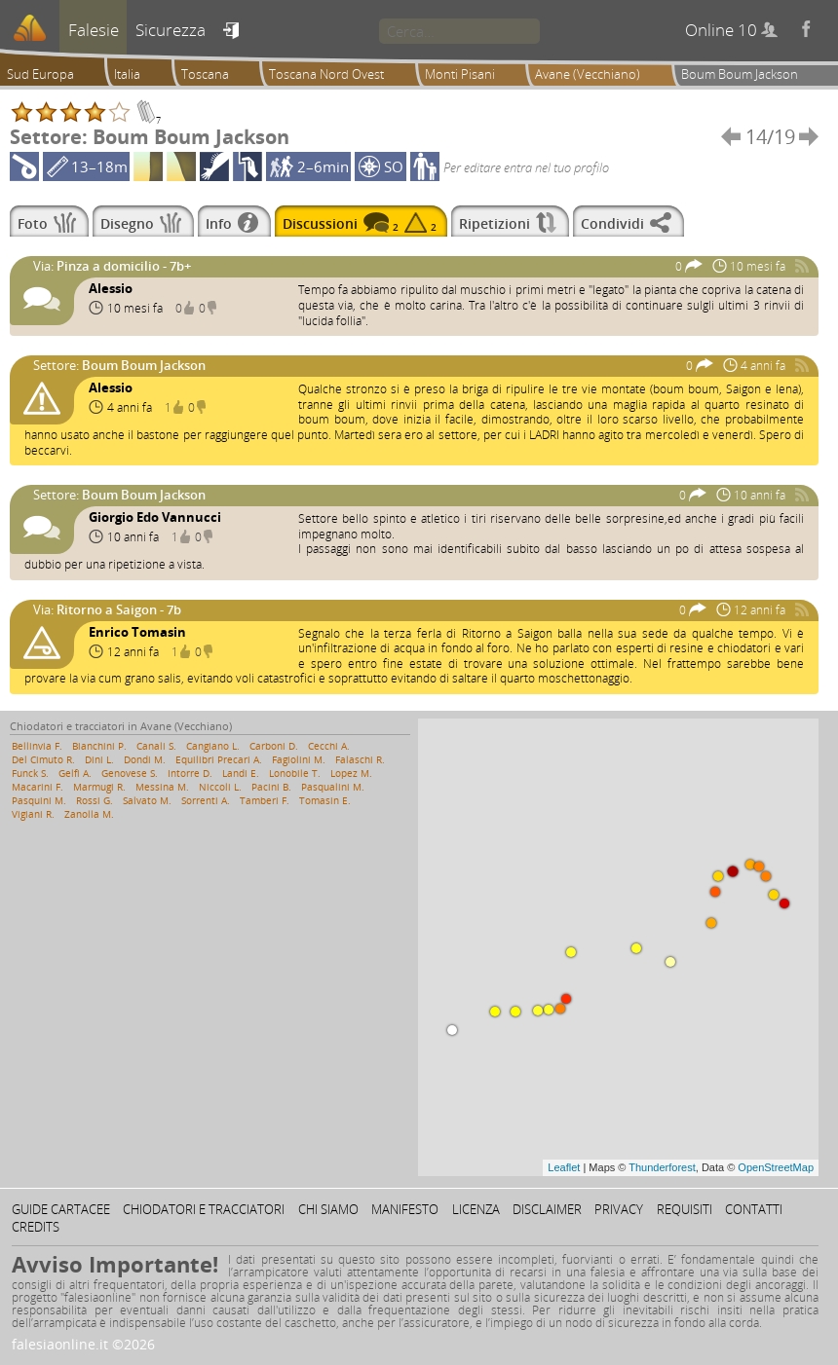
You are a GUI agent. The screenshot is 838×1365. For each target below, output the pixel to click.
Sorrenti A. (205, 800)
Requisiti (684, 1209)
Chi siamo (328, 1209)
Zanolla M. (89, 814)
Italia (127, 74)
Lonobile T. (295, 773)
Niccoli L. (220, 786)
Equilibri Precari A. (218, 759)
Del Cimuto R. (43, 759)
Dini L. (99, 759)
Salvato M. (147, 800)
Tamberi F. (264, 800)
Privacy (618, 1209)
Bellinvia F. (37, 746)
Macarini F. (37, 786)
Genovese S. (129, 773)
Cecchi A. (329, 746)
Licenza (476, 1209)
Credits (35, 1227)
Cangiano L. (213, 746)
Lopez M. (351, 773)
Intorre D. (190, 773)
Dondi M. (145, 759)
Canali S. (156, 746)
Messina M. (162, 786)
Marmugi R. (99, 786)
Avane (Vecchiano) (587, 74)
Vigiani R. (33, 814)
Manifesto (404, 1209)
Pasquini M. (39, 800)
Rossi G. (94, 800)
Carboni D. (273, 746)
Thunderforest (661, 1167)
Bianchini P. (99, 746)
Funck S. (30, 773)
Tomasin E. (325, 800)
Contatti (753, 1209)
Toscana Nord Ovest (326, 74)
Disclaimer (547, 1209)
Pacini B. (271, 786)
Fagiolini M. (298, 759)
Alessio (111, 288)
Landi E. (240, 773)
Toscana (205, 74)
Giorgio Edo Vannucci (155, 517)
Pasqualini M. (332, 786)
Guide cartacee (61, 1209)
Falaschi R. (360, 759)
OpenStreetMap (776, 1167)
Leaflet (564, 1167)
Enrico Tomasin (137, 632)
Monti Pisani (460, 74)
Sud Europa (40, 74)
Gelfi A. (75, 773)
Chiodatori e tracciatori (204, 1209)
